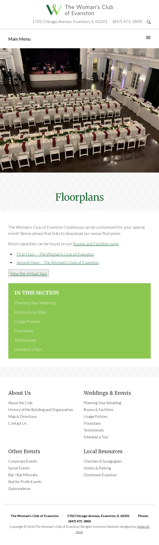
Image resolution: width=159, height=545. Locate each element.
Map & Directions (22, 416)
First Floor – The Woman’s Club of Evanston (55, 253)
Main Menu (19, 39)
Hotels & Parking (97, 468)
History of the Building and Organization (40, 409)
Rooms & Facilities (30, 311)
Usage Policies (27, 321)
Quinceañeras (19, 488)
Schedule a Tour (28, 349)
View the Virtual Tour (28, 273)
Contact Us (17, 423)
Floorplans (23, 330)
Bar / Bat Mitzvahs (23, 474)
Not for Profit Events (25, 481)
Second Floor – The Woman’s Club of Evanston (58, 262)
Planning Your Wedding (35, 302)
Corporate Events (22, 461)
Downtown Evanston (100, 474)
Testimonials (25, 339)
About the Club (20, 402)
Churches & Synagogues (103, 461)
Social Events (19, 468)
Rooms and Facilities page (95, 243)
